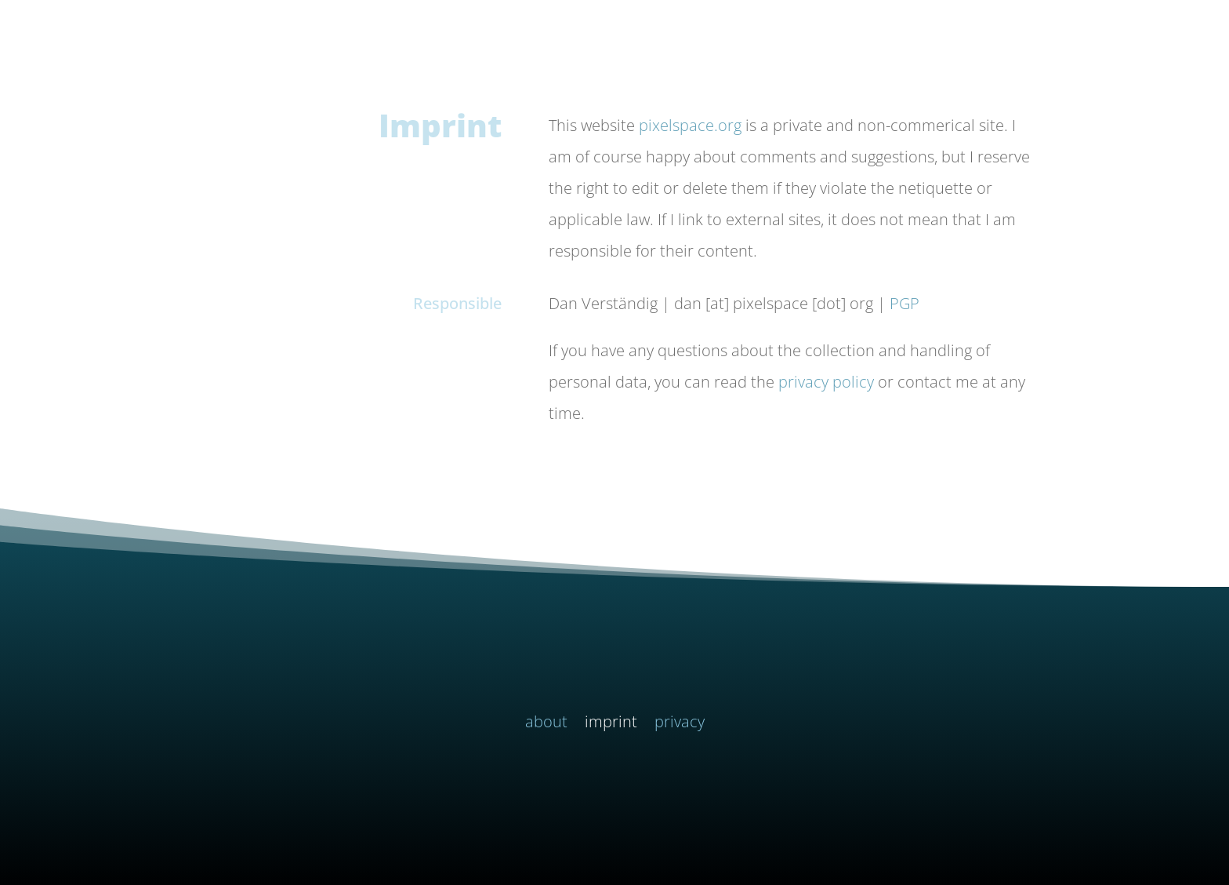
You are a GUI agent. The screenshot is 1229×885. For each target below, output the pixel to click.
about (546, 724)
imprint (611, 724)
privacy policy (826, 381)
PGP (904, 303)
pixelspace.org (690, 125)
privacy (679, 724)
